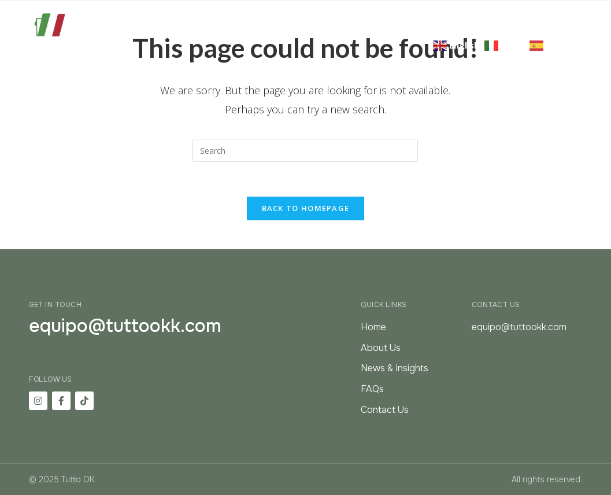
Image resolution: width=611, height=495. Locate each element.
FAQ (559, 15)
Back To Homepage (306, 208)
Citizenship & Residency (338, 15)
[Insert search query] (305, 150)
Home (189, 15)
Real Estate (438, 15)
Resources (506, 15)
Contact (561, 29)
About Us (242, 15)
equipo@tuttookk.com (125, 326)
